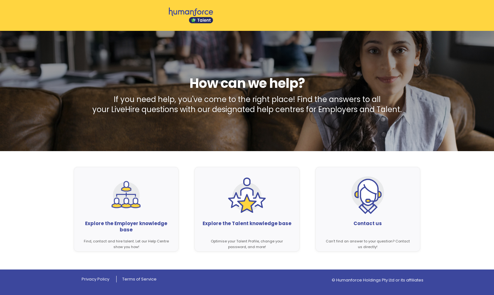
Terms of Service (139, 279)
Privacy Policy (95, 279)
